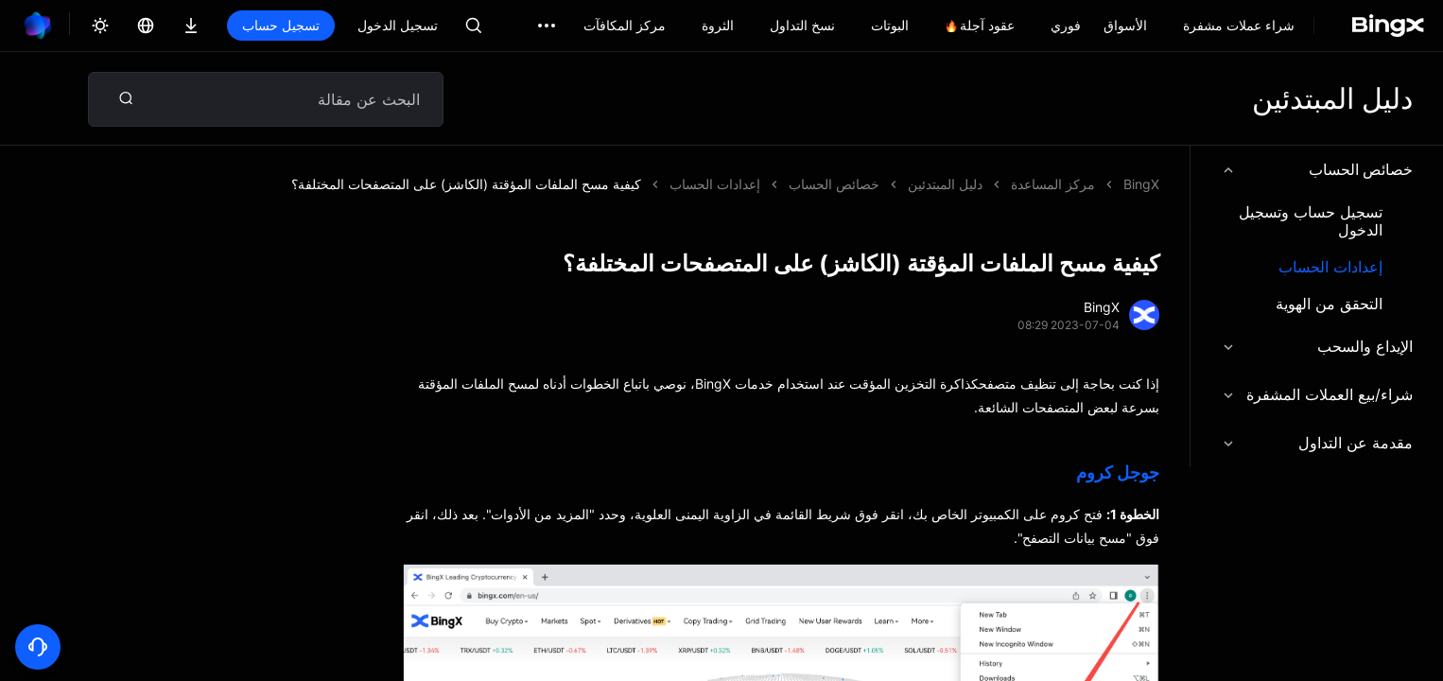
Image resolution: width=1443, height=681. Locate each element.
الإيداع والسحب (1317, 346)
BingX (1141, 184)
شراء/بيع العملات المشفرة (1317, 394)
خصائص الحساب (1317, 169)
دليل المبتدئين (945, 184)
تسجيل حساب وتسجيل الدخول (1310, 221)
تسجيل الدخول (397, 25)
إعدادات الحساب (1330, 267)
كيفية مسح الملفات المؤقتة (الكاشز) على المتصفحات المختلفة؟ (466, 184)
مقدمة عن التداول (1317, 442)
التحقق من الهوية (1329, 304)
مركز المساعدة (1053, 184)
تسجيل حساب (281, 25)
